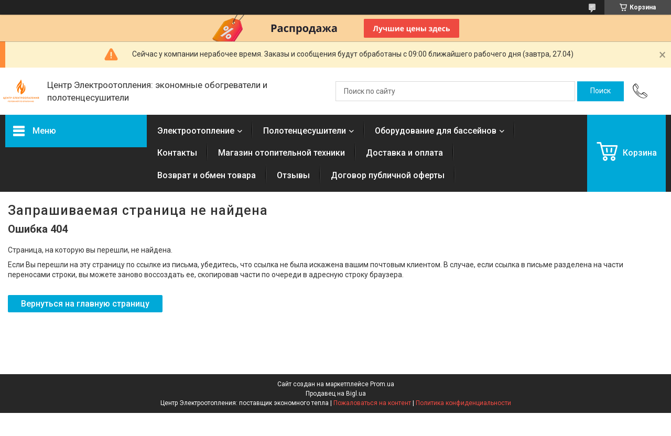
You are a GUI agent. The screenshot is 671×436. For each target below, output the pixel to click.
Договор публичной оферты (388, 175)
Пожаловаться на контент (372, 403)
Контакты (177, 153)
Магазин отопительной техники (281, 153)
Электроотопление (195, 131)
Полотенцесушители (304, 131)
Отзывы (293, 175)
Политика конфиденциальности (463, 403)
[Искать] (600, 91)
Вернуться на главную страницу (85, 304)
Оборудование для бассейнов (435, 131)
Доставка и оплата (404, 153)
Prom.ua (382, 384)
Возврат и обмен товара (206, 175)
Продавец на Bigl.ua (336, 393)
